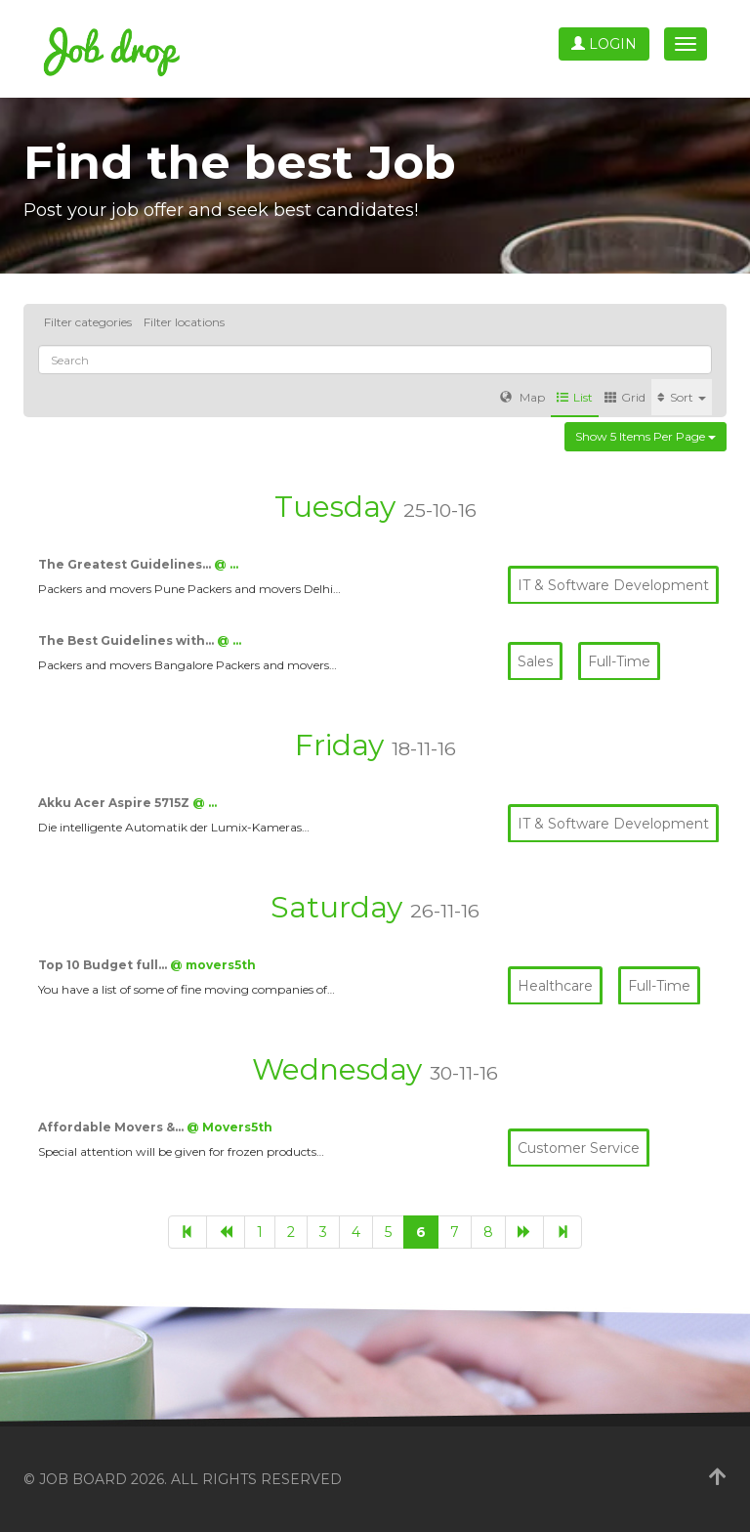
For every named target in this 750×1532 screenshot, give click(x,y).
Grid (625, 397)
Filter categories (88, 322)
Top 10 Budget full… (104, 965)
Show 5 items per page (645, 436)
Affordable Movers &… (112, 1127)
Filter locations (184, 322)
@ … (226, 564)
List (575, 397)
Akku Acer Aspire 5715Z (115, 802)
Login (604, 44)
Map (522, 397)
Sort (681, 397)
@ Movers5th (229, 1127)
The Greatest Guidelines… (126, 564)
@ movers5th (213, 965)
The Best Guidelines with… (127, 640)
